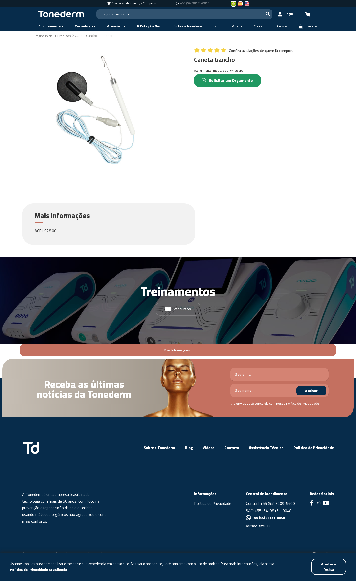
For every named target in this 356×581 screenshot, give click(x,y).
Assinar (311, 390)
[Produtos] (64, 35)
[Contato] (259, 26)
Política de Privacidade (302, 403)
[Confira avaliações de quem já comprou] (243, 52)
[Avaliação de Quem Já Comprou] (131, 3)
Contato (231, 447)
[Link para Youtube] (326, 503)
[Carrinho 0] (309, 14)
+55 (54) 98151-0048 (273, 510)
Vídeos (209, 447)
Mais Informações (177, 350)
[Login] (284, 14)
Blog (189, 447)
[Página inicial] (44, 35)
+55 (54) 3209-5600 (277, 503)
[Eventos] (308, 26)
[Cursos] (282, 26)
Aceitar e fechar (328, 566)
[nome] (279, 390)
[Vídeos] (237, 26)
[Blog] (217, 26)
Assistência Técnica (266, 447)
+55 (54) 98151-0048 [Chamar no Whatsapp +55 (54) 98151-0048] (194, 3)
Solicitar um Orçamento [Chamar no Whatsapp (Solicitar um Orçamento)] (228, 80)
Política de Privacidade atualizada (39, 569)
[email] (279, 374)
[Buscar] (266, 14)
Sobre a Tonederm (159, 447)
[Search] (183, 14)
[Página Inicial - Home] (61, 13)
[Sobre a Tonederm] (188, 26)
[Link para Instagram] (318, 503)
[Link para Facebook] (311, 503)
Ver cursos (178, 309)
